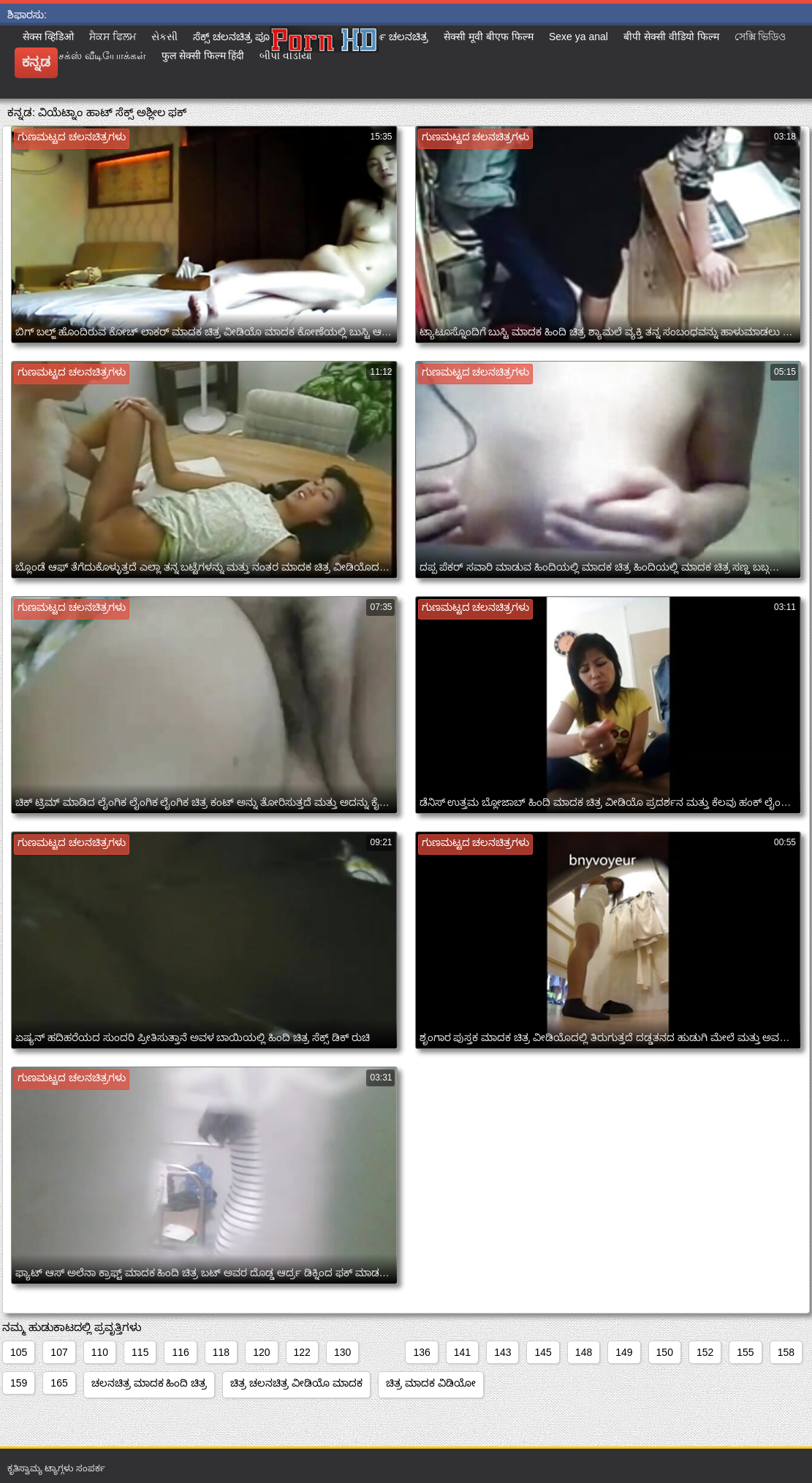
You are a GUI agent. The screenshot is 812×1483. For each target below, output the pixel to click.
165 (58, 1383)
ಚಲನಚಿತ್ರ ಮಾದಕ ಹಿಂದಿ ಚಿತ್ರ (149, 1383)
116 (180, 1352)
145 (542, 1352)
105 (18, 1352)
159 (18, 1383)
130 (342, 1352)
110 (99, 1352)
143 (502, 1352)
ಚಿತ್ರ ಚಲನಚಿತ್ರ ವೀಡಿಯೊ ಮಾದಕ (296, 1383)
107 (58, 1352)
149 (623, 1352)
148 (583, 1352)
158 (786, 1352)
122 (302, 1352)
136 (421, 1352)
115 (140, 1352)
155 (745, 1352)
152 (705, 1352)
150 (664, 1352)
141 (462, 1352)
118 (221, 1352)
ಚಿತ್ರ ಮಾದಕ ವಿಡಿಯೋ (431, 1383)
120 (261, 1352)
